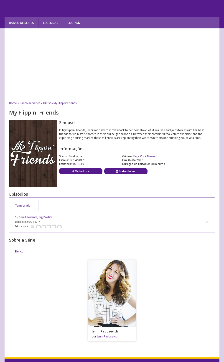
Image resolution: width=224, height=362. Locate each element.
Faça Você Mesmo (145, 156)
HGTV (47, 103)
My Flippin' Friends (65, 103)
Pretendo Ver (126, 171)
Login (73, 23)
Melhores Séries (46, 8)
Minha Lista (80, 171)
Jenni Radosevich (107, 336)
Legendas (50, 23)
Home (13, 103)
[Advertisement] (112, 65)
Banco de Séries (21, 23)
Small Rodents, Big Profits (35, 217)
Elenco (19, 251)
